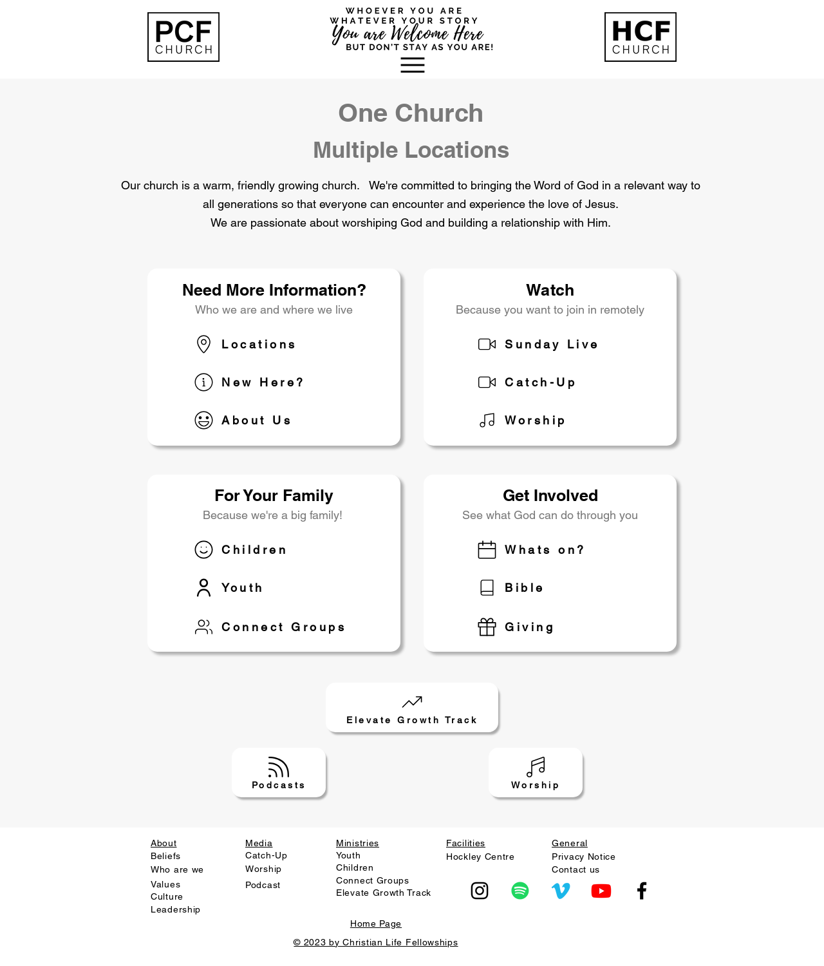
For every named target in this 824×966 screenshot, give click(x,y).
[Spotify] (520, 890)
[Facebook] (641, 890)
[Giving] (563, 627)
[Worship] (563, 420)
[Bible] (563, 587)
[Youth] (279, 587)
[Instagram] (479, 890)
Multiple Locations (411, 149)
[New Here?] (279, 382)
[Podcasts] (279, 772)
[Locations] (279, 344)
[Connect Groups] (279, 627)
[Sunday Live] (563, 344)
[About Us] (279, 420)
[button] (412, 65)
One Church (410, 112)
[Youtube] (601, 890)
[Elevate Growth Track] (412, 707)
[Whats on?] (563, 550)
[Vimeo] (560, 890)
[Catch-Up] (563, 382)
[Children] (279, 550)
